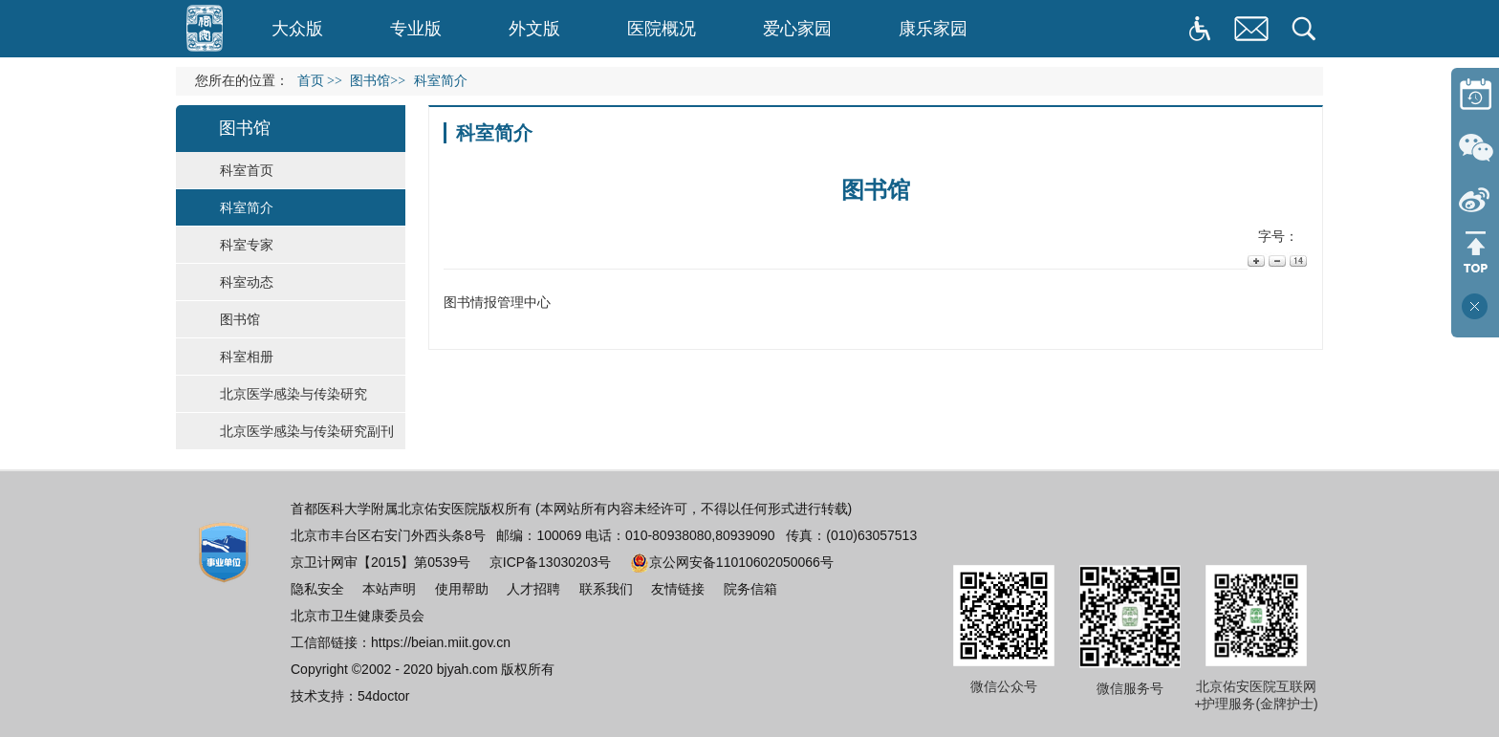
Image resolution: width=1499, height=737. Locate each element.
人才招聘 (533, 588)
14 (1297, 260)
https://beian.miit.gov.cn (441, 642)
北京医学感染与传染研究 (293, 393)
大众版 (297, 28)
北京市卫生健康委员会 (357, 615)
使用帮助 (462, 588)
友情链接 (678, 588)
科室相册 (246, 356)
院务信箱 (750, 588)
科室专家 (246, 244)
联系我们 (606, 588)
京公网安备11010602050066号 (732, 562)
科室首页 (246, 170)
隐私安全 (317, 588)
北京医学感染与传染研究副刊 (307, 431)
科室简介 (246, 207)
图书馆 (240, 319)
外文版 (534, 28)
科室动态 (246, 282)
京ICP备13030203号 (550, 562)
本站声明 (389, 588)
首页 (310, 81)
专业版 (416, 28)
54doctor (383, 696)
